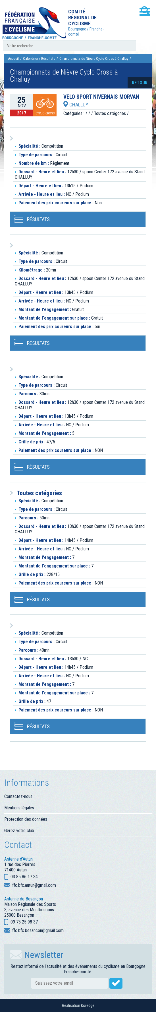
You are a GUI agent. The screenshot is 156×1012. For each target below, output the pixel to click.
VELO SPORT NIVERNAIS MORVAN (101, 97)
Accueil (13, 58)
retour (139, 82)
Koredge (87, 1005)
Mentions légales (19, 808)
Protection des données (25, 819)
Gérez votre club (19, 830)
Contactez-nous (18, 796)
